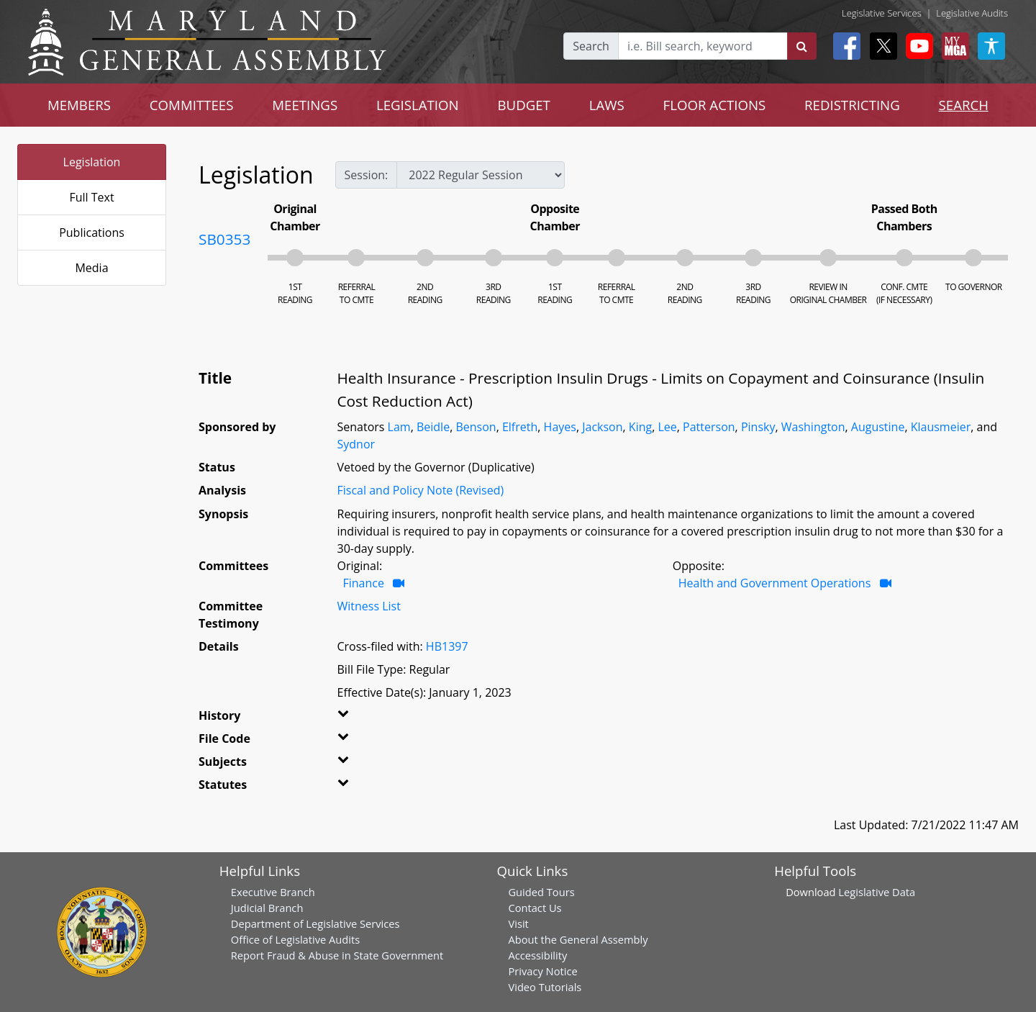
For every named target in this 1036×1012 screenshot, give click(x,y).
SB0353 (224, 239)
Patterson (709, 427)
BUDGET (524, 105)
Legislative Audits (972, 12)
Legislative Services (882, 12)
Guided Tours (541, 892)
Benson (475, 427)
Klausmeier (941, 427)
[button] (361, 718)
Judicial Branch (267, 907)
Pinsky (758, 427)
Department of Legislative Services (315, 923)
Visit (518, 923)
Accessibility (537, 955)
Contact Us (534, 907)
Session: (366, 175)
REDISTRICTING (852, 105)
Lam (399, 427)
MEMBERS (79, 105)
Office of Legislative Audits (295, 939)
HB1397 (447, 646)
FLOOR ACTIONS (714, 105)
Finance (363, 583)
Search (591, 46)
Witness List (369, 606)
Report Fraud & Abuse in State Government (337, 955)
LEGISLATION (417, 105)
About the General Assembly (578, 939)
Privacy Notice (542, 971)
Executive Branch (273, 892)
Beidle (433, 427)
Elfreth (519, 427)
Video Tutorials (544, 987)
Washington (813, 427)
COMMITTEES (192, 105)
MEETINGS (304, 105)
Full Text (91, 197)
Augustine (878, 427)
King (640, 427)
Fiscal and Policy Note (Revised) (420, 490)
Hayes (560, 427)
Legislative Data (876, 892)
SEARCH (964, 105)
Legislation (92, 162)
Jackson (602, 427)
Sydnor (356, 444)
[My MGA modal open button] (952, 46)
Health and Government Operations (774, 583)
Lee (667, 427)
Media (91, 268)
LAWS (606, 105)
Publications (91, 232)
